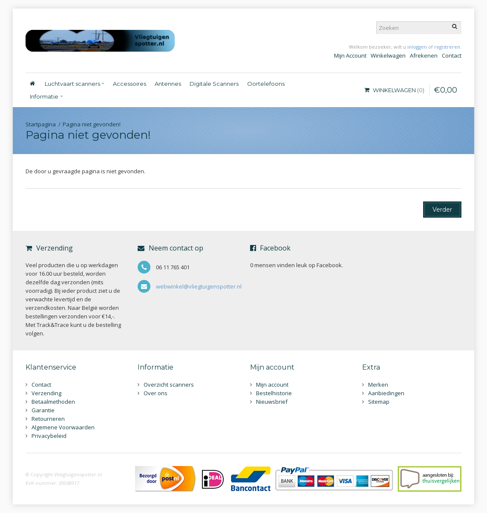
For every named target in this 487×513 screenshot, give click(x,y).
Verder (442, 209)
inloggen (417, 47)
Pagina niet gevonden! (92, 124)
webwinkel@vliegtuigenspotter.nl (199, 286)
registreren (447, 47)
